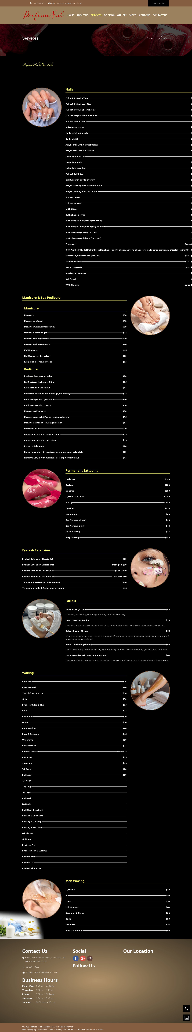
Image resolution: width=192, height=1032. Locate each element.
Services (96, 15)
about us (82, 15)
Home (70, 15)
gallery (122, 15)
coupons (144, 15)
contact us (160, 15)
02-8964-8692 (39, 3)
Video (132, 15)
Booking (109, 15)
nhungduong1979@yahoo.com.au (66, 3)
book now (158, 3)
